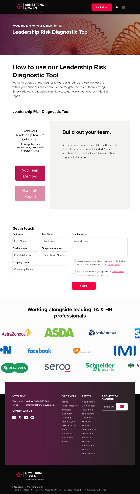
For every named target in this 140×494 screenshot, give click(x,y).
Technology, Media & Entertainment (89, 449)
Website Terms (37, 489)
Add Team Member (30, 173)
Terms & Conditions (20, 489)
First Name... (18, 234)
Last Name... (48, 234)
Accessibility (92, 489)
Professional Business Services (88, 437)
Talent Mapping (70, 405)
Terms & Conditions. (100, 275)
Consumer (87, 417)
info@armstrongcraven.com (40, 405)
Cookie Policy (118, 271)
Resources (67, 433)
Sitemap (102, 489)
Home (65, 402)
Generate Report (30, 193)
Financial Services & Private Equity (89, 425)
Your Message (79, 234)
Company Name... (21, 262)
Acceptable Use (52, 489)
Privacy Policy (114, 264)
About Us (67, 429)
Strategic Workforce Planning (67, 413)
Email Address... (20, 248)
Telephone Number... (52, 248)
